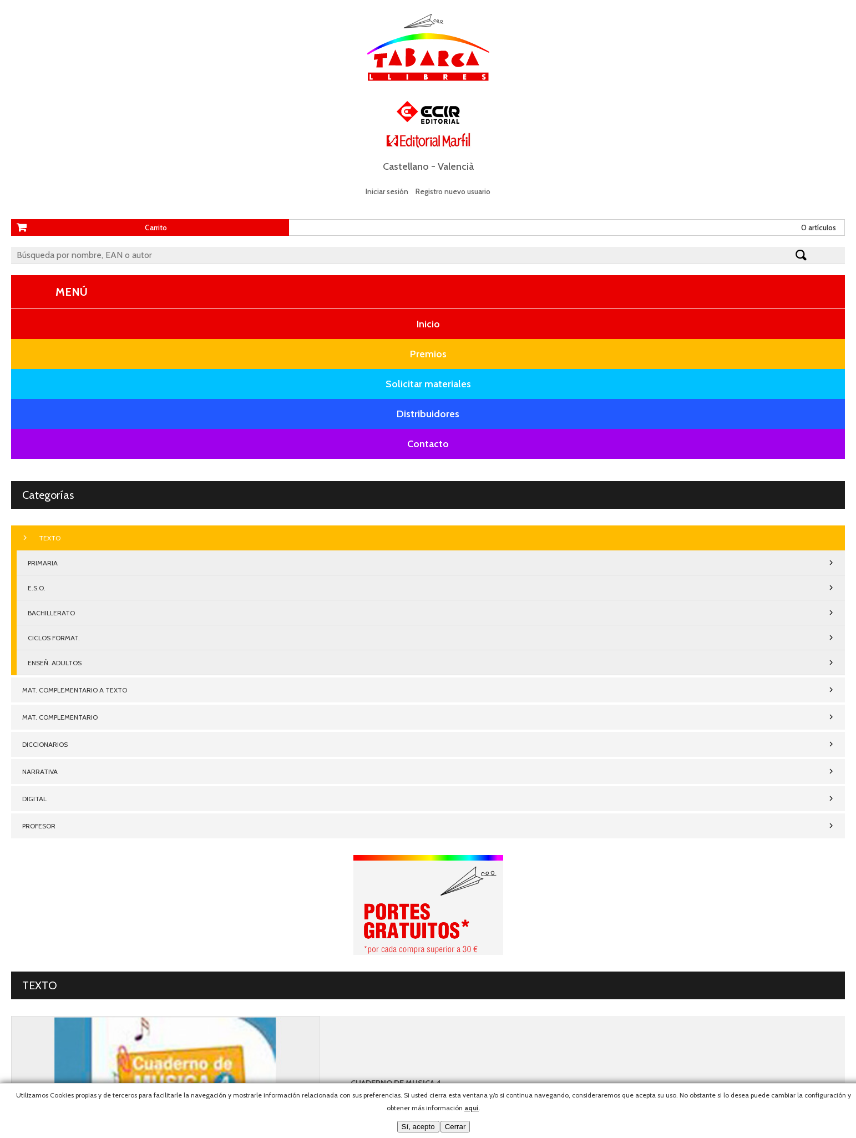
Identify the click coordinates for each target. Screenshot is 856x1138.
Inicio (428, 324)
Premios (428, 354)
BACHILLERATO (51, 613)
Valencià (456, 166)
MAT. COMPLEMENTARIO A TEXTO (74, 690)
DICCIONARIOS (45, 744)
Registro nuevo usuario (453, 191)
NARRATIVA (40, 771)
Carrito (156, 227)
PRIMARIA (43, 563)
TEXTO (49, 538)
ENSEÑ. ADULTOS (55, 663)
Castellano (406, 166)
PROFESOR (38, 826)
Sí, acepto (418, 1126)
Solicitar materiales (428, 384)
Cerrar (455, 1126)
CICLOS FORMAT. (54, 638)
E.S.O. (36, 588)
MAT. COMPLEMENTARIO (60, 717)
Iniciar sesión (387, 191)
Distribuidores (428, 414)
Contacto (428, 444)
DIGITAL (34, 799)
